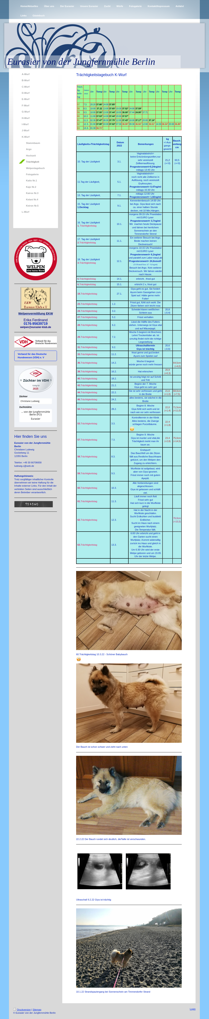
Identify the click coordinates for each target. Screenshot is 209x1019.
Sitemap (37, 1009)
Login (193, 1009)
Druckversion (22, 1009)
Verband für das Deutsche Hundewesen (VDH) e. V (32, 355)
